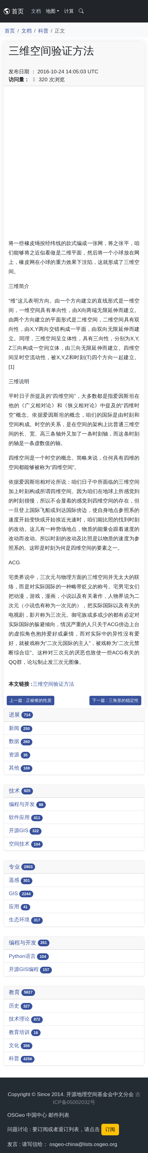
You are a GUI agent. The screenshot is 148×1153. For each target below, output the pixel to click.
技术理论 (26, 1019)
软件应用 (26, 817)
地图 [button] (51, 11)
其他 (20, 768)
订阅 (110, 1129)
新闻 (20, 728)
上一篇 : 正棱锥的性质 (30, 700)
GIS (21, 893)
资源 (19, 755)
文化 (20, 1045)
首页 (14, 11)
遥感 (20, 880)
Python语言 (29, 956)
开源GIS (25, 830)
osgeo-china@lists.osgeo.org (83, 1144)
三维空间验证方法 (53, 684)
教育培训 (25, 1032)
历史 (20, 1006)
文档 (36, 11)
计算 (69, 11)
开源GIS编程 (30, 969)
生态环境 (26, 919)
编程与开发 (27, 804)
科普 (43, 31)
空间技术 (26, 844)
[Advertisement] (74, 165)
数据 (20, 741)
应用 (19, 906)
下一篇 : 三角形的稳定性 (115, 700)
